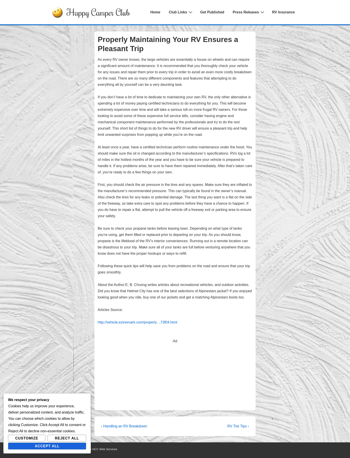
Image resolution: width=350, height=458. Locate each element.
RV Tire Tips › (238, 426)
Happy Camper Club (98, 12)
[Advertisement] (175, 375)
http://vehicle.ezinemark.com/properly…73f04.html (137, 322)
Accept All (47, 446)
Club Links (181, 12)
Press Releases (249, 12)
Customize (26, 438)
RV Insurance (283, 12)
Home (155, 12)
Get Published (212, 12)
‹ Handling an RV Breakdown (124, 426)
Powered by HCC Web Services (96, 449)
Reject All (67, 438)
